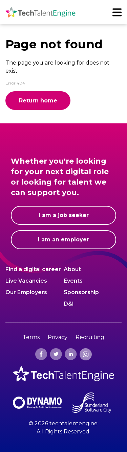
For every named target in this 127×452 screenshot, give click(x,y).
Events (73, 280)
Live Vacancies (26, 280)
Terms (31, 337)
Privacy (57, 337)
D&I (69, 303)
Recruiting (90, 337)
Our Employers (26, 291)
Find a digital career (33, 268)
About (72, 268)
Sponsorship (81, 291)
